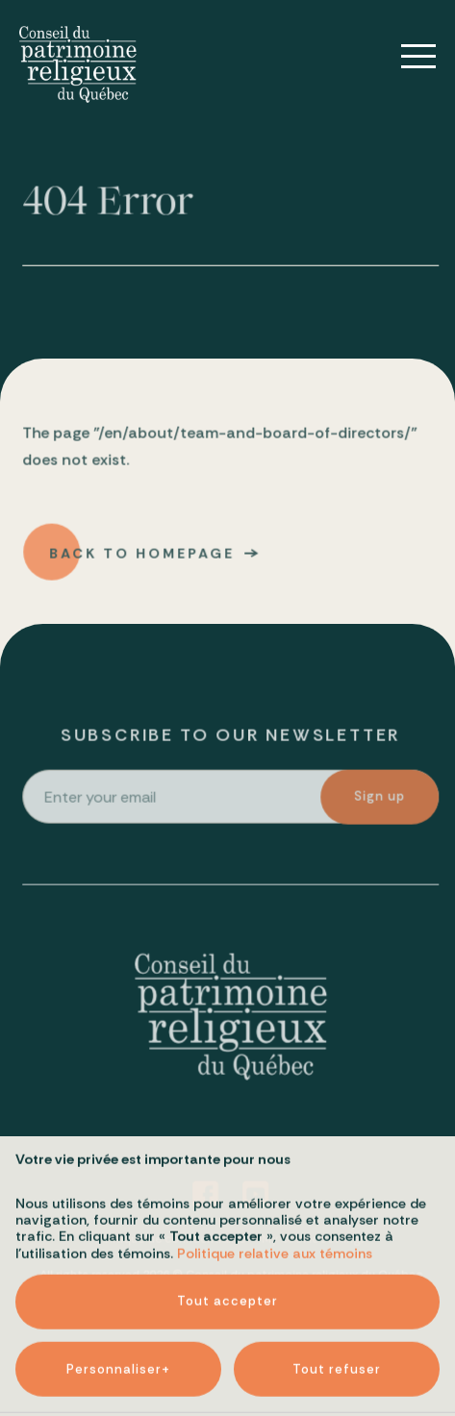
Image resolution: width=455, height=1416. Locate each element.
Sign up (380, 798)
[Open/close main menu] (405, 56)
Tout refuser (336, 1318)
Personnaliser (118, 1319)
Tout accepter (227, 1251)
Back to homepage (143, 554)
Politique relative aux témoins (274, 1202)
